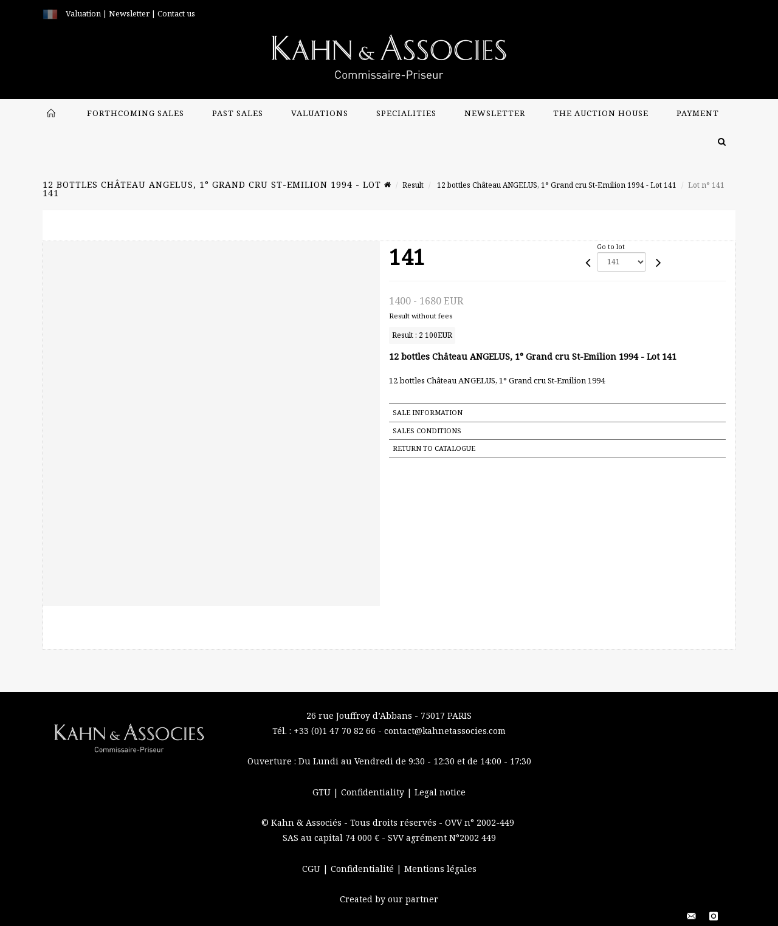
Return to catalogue (434, 448)
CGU (312, 868)
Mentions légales (440, 868)
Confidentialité (363, 868)
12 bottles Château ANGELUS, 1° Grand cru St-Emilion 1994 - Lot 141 (555, 185)
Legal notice (440, 792)
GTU (322, 792)
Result (413, 185)
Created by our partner (389, 899)
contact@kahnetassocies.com (445, 730)
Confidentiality (374, 792)
